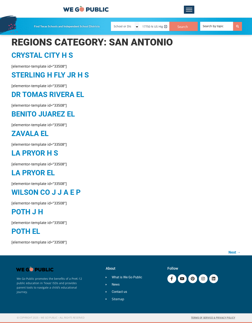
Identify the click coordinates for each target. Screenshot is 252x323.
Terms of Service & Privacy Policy (213, 317)
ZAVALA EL (30, 133)
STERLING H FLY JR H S (50, 75)
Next (234, 252)
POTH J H (27, 212)
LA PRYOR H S (34, 153)
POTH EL (25, 231)
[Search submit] (237, 26)
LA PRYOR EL (33, 173)
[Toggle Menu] (189, 10)
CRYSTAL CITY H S (42, 55)
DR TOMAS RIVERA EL (47, 94)
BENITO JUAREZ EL (43, 114)
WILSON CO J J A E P (46, 192)
